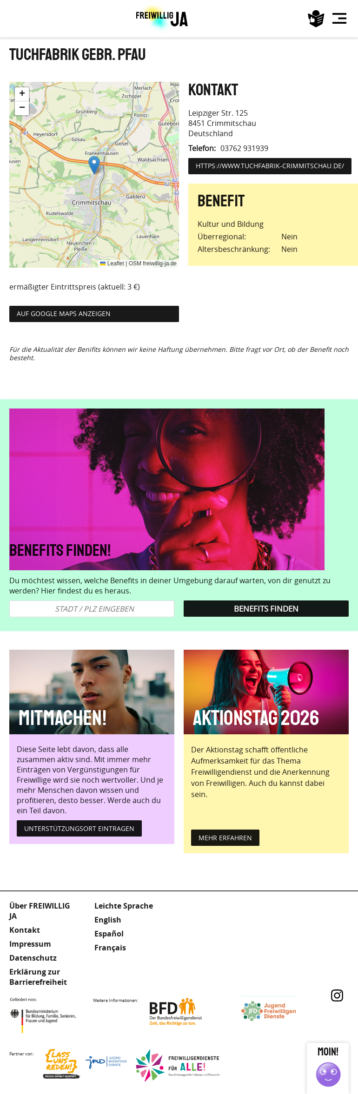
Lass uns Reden (84, 1065)
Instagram (337, 995)
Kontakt (24, 930)
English (107, 920)
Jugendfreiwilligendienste (282, 1011)
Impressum (30, 944)
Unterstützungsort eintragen (79, 828)
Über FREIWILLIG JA (39, 911)
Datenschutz (33, 958)
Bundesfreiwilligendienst (189, 1011)
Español (109, 934)
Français (110, 947)
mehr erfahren (225, 837)
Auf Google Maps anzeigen (64, 313)
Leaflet (112, 263)
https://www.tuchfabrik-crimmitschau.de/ (270, 165)
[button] (94, 165)
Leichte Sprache (316, 18)
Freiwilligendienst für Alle (177, 1065)
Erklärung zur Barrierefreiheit (38, 977)
